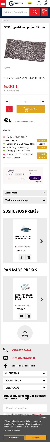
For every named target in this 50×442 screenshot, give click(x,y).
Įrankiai (3, 3)
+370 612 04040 (21, 350)
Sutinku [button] (36, 438)
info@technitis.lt (23, 358)
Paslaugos (12, 387)
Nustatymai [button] (14, 438)
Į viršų (25, 333)
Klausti (42, 140)
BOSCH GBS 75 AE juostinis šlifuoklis (24, 237)
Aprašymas (11, 192)
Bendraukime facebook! (23, 365)
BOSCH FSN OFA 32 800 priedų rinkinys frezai (24, 297)
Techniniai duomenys (16, 200)
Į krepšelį (30, 109)
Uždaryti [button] (43, 418)
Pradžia (5, 20)
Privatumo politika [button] (12, 430)
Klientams (12, 373)
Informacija (13, 380)
